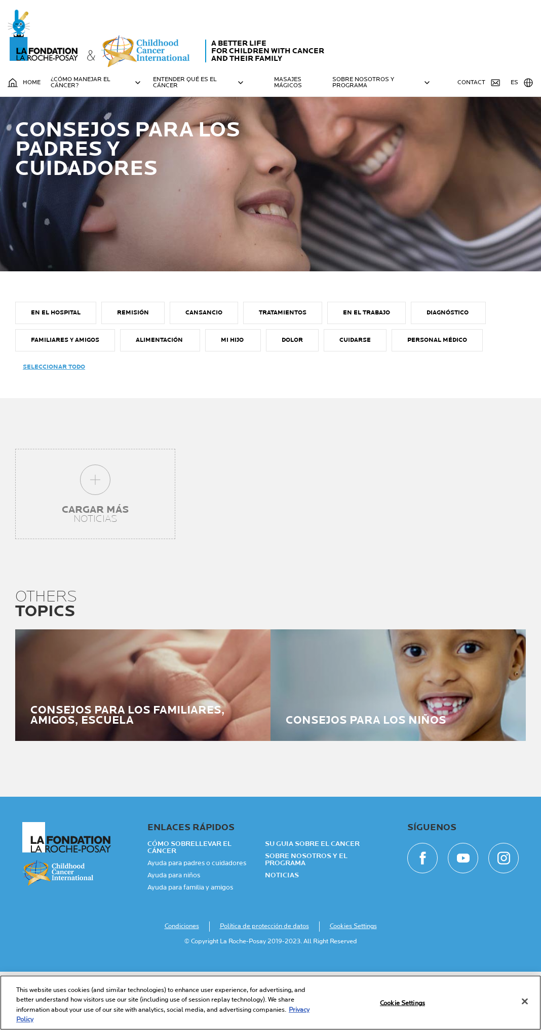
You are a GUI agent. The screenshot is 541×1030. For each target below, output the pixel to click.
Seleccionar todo (54, 425)
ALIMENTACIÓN (160, 398)
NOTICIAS (282, 933)
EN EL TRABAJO (366, 371)
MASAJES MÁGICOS (288, 83)
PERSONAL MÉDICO (437, 398)
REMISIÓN (133, 371)
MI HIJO (233, 398)
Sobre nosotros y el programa (306, 918)
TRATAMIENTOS (282, 371)
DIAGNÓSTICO (448, 371)
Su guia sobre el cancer (312, 902)
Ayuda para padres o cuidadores (196, 921)
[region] (270, 1002)
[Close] (525, 1001)
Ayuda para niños (173, 933)
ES (522, 83)
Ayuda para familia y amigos (190, 945)
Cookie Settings (402, 1003)
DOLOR (292, 398)
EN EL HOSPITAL (56, 371)
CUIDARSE (355, 398)
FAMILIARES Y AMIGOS (65, 398)
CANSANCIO (203, 371)
